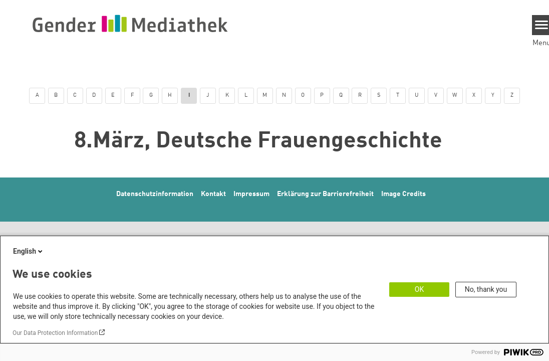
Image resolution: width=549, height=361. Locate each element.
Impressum (251, 194)
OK (419, 289)
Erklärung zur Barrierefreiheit (325, 194)
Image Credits (403, 194)
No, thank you (486, 289)
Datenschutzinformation (154, 194)
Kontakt (213, 194)
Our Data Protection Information (55, 332)
